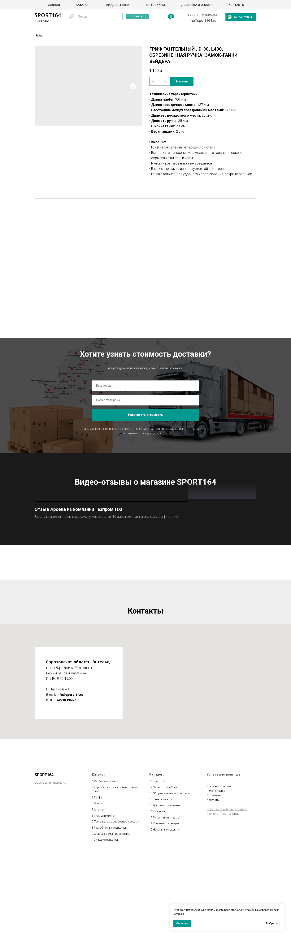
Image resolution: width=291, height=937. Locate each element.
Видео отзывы (118, 5)
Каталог (82, 5)
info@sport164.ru (202, 20)
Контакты (236, 5)
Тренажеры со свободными (112, 905)
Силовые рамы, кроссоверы (112, 917)
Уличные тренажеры (166, 907)
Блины (98, 887)
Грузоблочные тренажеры (110, 911)
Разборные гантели (106, 864)
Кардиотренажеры (107, 923)
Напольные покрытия (166, 913)
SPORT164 (48, 15)
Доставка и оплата (196, 5)
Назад (39, 35)
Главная (53, 5)
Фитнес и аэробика (165, 870)
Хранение (159, 895)
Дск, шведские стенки (166, 889)
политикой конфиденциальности (145, 433)
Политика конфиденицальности (227, 892)
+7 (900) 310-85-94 (202, 15)
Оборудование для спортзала (171, 876)
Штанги (99, 893)
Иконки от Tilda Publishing (223, 897)
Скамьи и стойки (104, 899)
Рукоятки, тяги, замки (166, 901)
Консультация (242, 17)
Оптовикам (155, 5)
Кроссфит (159, 864)
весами (134, 905)
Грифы (98, 881)
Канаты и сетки (162, 883)
